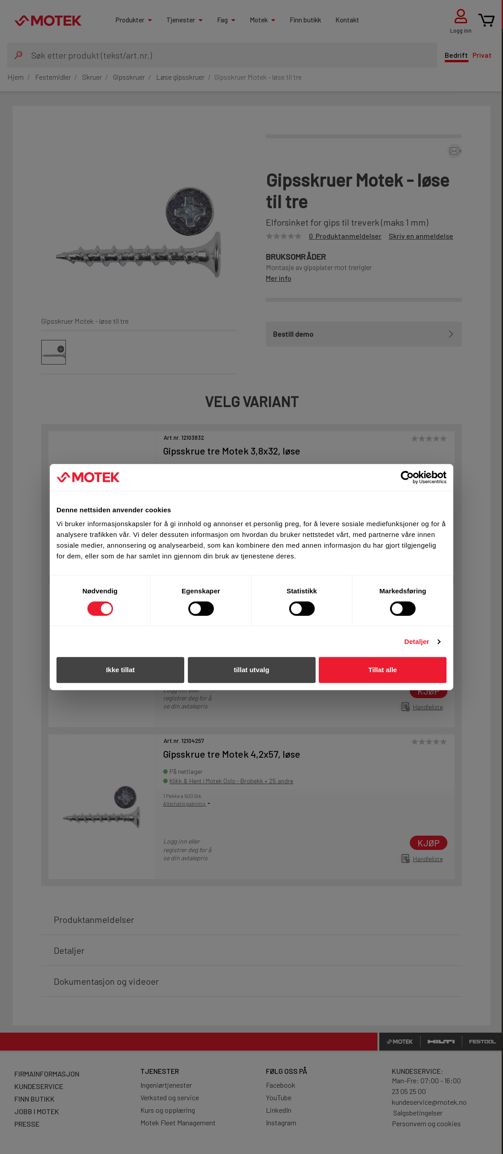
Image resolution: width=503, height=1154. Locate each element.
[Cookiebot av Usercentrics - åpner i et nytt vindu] (407, 477)
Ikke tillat (120, 670)
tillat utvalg (251, 670)
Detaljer (416, 641)
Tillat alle (383, 670)
